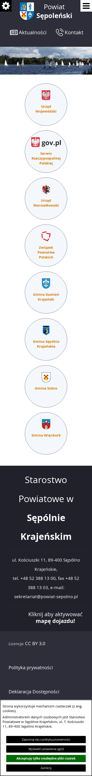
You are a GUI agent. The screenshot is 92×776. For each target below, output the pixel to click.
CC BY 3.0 (35, 643)
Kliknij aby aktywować (55, 617)
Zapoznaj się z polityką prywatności (46, 739)
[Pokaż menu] (86, 6)
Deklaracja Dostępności (34, 691)
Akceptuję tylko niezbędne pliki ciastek (46, 758)
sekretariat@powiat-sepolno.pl (46, 596)
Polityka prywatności (31, 667)
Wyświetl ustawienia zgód (46, 749)
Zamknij (46, 768)
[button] (28, 32)
